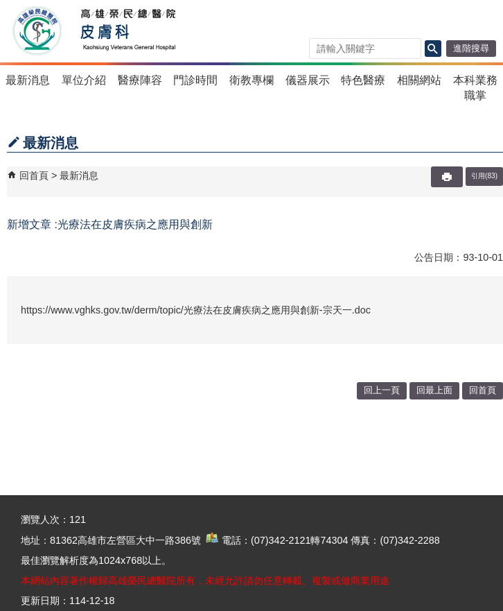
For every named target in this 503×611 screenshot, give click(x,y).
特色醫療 (363, 80)
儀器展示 (307, 80)
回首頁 (33, 175)
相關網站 (419, 80)
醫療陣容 (140, 80)
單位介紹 (84, 80)
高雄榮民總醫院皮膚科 (127, 31)
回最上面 (434, 390)
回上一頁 (382, 390)
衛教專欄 (251, 80)
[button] (433, 48)
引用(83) (484, 176)
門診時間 (195, 80)
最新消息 (28, 80)
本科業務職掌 (475, 87)
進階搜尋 (471, 48)
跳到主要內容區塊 (7, 7)
